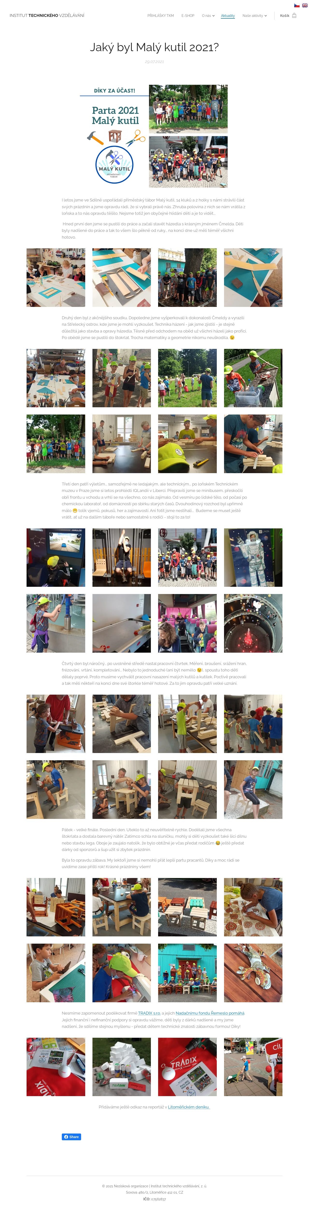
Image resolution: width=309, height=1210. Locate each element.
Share (71, 1137)
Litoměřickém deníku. (189, 1107)
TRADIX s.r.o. (149, 1013)
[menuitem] (155, 16)
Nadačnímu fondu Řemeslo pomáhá (210, 1013)
